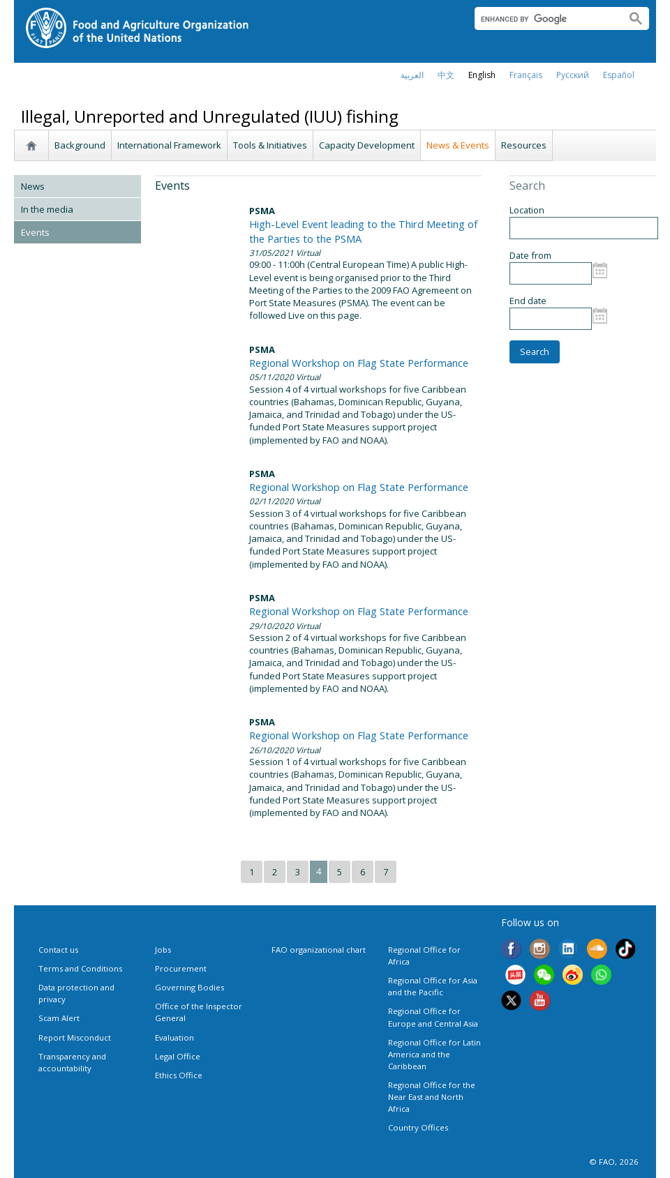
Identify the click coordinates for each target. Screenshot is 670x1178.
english (482, 75)
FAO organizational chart (318, 949)
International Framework (169, 145)
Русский (572, 75)
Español (618, 75)
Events (35, 232)
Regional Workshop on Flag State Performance (358, 363)
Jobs (163, 949)
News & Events (457, 145)
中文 (446, 75)
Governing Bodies (189, 987)
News (33, 186)
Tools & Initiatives (270, 145)
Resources (523, 145)
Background (79, 145)
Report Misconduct (74, 1037)
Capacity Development (367, 145)
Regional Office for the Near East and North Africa (431, 1097)
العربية (412, 75)
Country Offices (418, 1127)
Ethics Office (178, 1075)
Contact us (58, 949)
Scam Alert (59, 1018)
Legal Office (177, 1056)
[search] (545, 19)
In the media (47, 209)
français (525, 75)
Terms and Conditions (80, 968)
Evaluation (174, 1037)
